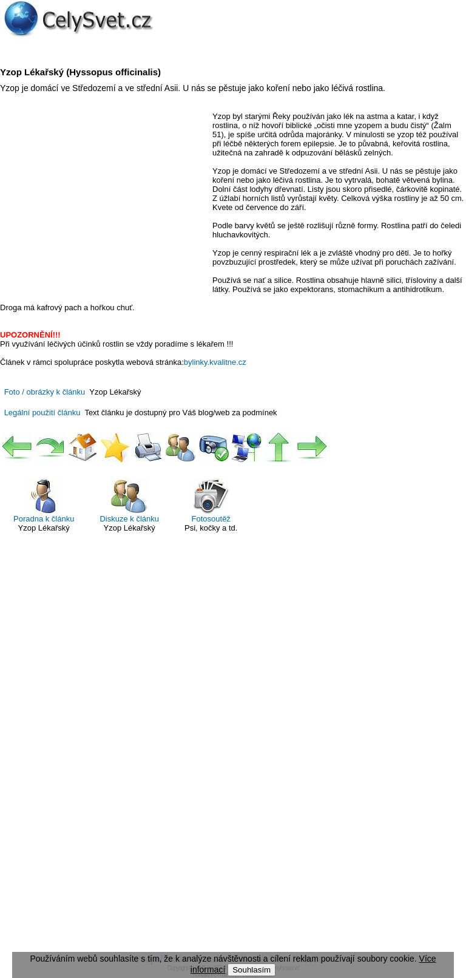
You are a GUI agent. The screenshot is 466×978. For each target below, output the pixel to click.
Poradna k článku (43, 500)
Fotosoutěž (211, 500)
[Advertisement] (102, 200)
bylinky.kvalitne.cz (215, 362)
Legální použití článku (42, 412)
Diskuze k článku (129, 500)
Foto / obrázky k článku (45, 391)
